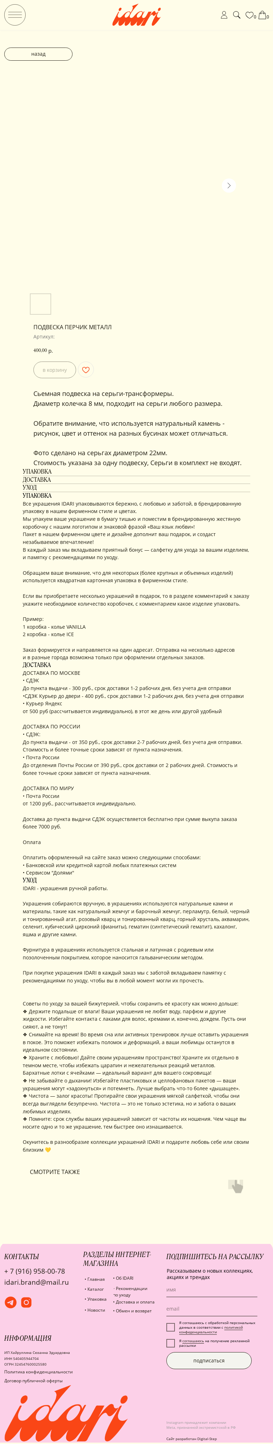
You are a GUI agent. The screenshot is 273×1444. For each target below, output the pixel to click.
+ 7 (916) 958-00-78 (34, 1271)
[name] (211, 1289)
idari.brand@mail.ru (36, 1282)
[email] (211, 1308)
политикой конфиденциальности (211, 1329)
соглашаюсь (193, 1341)
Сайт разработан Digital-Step (191, 1439)
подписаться (209, 1360)
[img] (15, 15)
